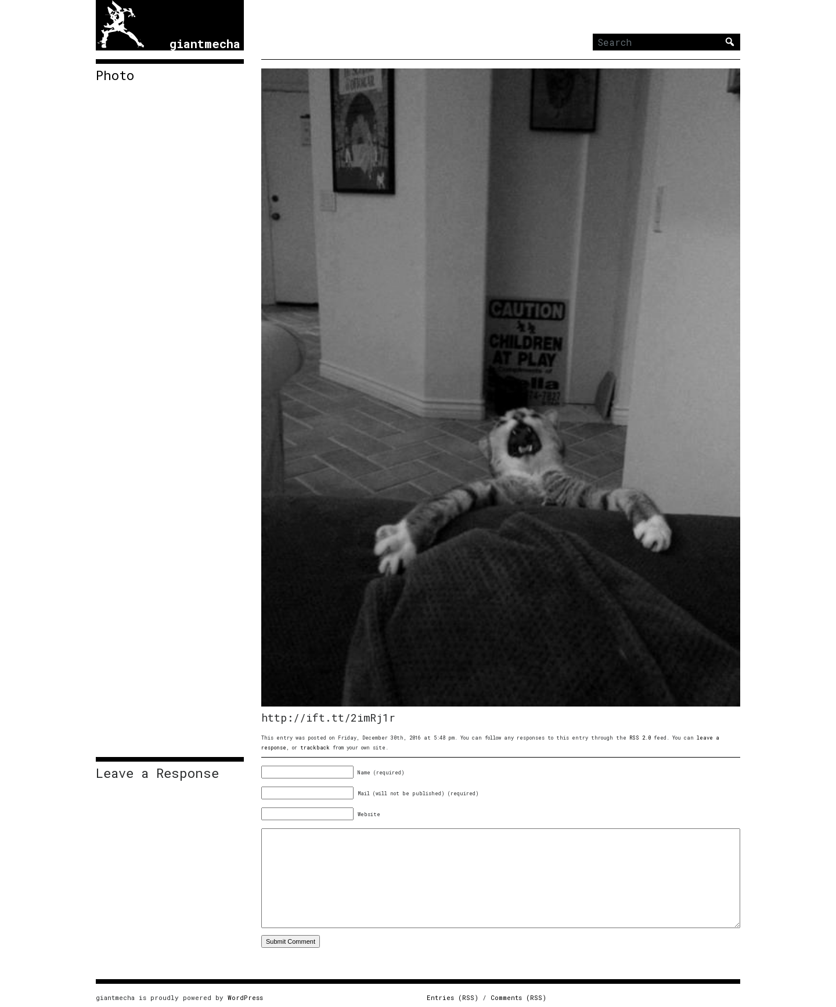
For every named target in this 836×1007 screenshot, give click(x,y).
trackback (315, 747)
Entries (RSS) (452, 997)
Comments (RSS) (518, 997)
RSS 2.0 (640, 737)
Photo (115, 75)
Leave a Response (157, 773)
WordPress (245, 997)
